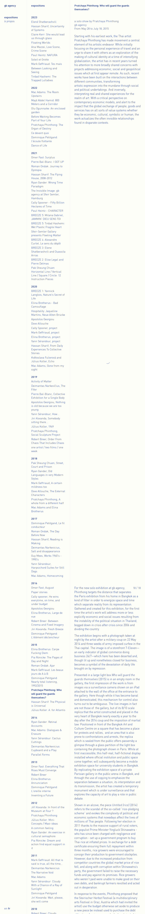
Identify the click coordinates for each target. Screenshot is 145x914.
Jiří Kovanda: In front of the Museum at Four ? (47, 808)
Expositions (11, 17)
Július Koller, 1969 (42, 426)
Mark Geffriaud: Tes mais (46, 63)
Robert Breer (39, 774)
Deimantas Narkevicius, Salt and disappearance (45, 549)
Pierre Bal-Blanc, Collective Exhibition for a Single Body (48, 395)
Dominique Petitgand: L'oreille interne (44, 788)
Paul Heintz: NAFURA (44, 55)
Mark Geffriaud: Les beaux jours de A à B (47, 671)
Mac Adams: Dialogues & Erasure (46, 731)
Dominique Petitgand (44, 893)
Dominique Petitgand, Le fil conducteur (48, 524)
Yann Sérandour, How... (45, 414)
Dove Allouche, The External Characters (48, 492)
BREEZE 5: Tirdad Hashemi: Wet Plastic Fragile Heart (48, 225)
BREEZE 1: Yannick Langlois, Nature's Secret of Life (48, 294)
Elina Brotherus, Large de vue (46, 614)
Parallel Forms (40, 754)
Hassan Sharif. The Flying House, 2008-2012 (46, 176)
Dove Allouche (39, 323)
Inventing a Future (42, 795)
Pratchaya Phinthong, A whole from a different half (47, 501)
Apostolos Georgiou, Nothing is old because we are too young (48, 405)
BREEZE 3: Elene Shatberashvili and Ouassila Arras (48, 251)
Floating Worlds (40, 42)
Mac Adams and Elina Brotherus (44, 509)
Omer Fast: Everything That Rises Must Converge (47, 768)
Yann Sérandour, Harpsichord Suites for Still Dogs (47, 567)
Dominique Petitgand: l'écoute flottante (44, 139)
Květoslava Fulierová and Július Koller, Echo (46, 359)
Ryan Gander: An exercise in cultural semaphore (48, 834)
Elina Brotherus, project (45, 336)
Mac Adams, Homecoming (47, 575)
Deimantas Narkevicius (45, 868)
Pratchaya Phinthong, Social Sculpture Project (45, 432)
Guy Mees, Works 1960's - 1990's (46, 557)
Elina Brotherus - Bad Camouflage (44, 304)
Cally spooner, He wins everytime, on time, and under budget (45, 600)
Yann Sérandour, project (45, 341)
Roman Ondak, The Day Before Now (45, 533)
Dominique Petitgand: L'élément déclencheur (45, 635)
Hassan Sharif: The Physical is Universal (48, 703)
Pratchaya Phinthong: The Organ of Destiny (47, 126)
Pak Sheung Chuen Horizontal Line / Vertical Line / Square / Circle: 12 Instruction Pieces (46, 273)
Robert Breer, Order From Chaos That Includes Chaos (47, 440)
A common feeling (42, 828)
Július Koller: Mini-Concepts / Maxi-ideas (44, 821)
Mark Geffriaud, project (45, 332)
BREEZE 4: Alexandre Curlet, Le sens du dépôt (46, 241)
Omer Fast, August (42, 587)
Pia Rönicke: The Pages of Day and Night (46, 659)
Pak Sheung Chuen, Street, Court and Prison (47, 464)
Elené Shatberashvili (43, 21)
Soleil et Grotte (40, 59)
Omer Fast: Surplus (43, 157)
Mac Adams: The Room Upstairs (45, 93)
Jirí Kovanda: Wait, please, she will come (47, 899)
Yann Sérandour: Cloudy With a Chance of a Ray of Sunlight (46, 885)
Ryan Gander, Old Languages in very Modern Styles (47, 474)
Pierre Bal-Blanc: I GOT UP (47, 161)
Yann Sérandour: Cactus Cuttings (46, 740)
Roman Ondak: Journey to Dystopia (46, 168)
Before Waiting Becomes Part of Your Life (46, 118)
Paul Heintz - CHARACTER (47, 210)
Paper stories (39, 592)
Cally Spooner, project (44, 328)
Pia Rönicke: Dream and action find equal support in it (48, 844)
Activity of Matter (41, 381)
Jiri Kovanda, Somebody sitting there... (45, 420)
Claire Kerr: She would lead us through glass (48, 36)
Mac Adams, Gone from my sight (47, 367)
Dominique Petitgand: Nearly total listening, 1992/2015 (44, 681)
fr (9, 908)
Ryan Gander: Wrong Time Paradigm (47, 184)
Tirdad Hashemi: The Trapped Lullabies (43, 78)
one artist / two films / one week (47, 449)
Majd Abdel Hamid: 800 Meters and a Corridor (45, 102)
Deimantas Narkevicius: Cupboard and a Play (45, 748)
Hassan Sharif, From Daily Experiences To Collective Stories (47, 349)
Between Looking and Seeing (44, 70)
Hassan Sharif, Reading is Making (47, 541)
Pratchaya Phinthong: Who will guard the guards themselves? (46, 693)
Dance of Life (39, 145)
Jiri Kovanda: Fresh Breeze (47, 629)
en (5, 908)
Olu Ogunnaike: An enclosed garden (48, 110)
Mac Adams (38, 876)
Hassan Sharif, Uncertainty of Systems (47, 28)
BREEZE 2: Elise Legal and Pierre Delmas (47, 261)
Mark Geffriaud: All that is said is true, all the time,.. (47, 861)
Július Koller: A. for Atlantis (48, 710)
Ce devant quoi (40, 133)
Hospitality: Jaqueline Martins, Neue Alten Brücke (48, 312)
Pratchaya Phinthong (44, 815)
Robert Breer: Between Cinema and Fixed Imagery (47, 622)
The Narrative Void (42, 872)
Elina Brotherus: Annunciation (41, 780)
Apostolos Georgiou (42, 319)
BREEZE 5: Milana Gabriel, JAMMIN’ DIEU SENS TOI (47, 216)
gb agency (10, 5)
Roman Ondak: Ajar (43, 665)
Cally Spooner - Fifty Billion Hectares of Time (47, 204)
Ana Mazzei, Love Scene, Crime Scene (45, 48)
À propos (9, 21)
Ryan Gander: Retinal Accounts (44, 723)
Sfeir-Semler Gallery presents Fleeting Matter (46, 233)
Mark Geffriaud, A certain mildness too (46, 484)
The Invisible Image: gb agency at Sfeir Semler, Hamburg (45, 194)
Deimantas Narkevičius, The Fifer (48, 387)
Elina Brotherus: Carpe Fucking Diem (45, 650)
